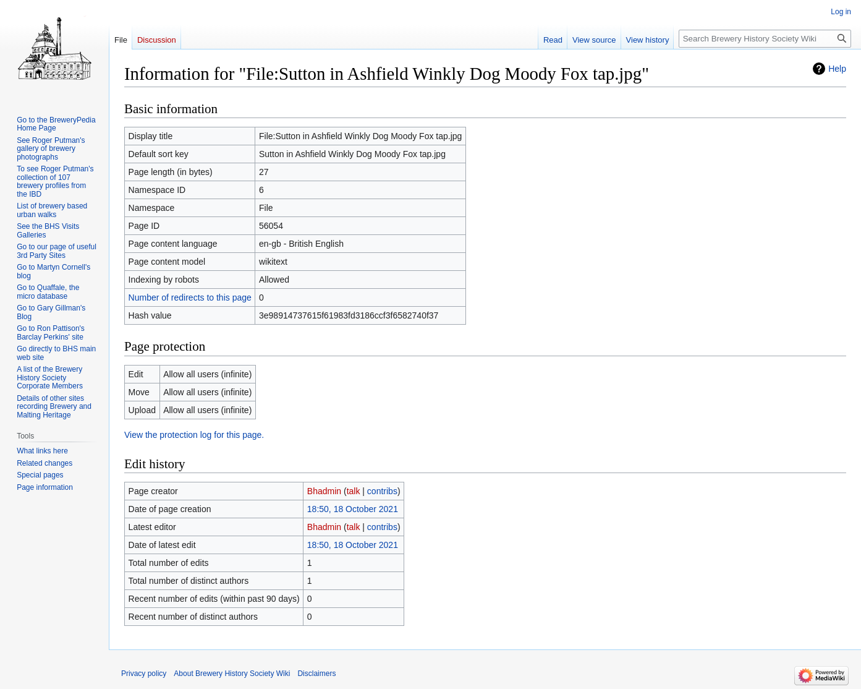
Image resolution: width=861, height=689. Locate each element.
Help (837, 69)
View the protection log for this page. (194, 435)
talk (353, 491)
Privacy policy (143, 673)
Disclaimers (316, 673)
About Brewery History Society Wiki (232, 673)
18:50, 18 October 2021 (352, 509)
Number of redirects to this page (190, 297)
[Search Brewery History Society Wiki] (765, 39)
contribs (382, 491)
